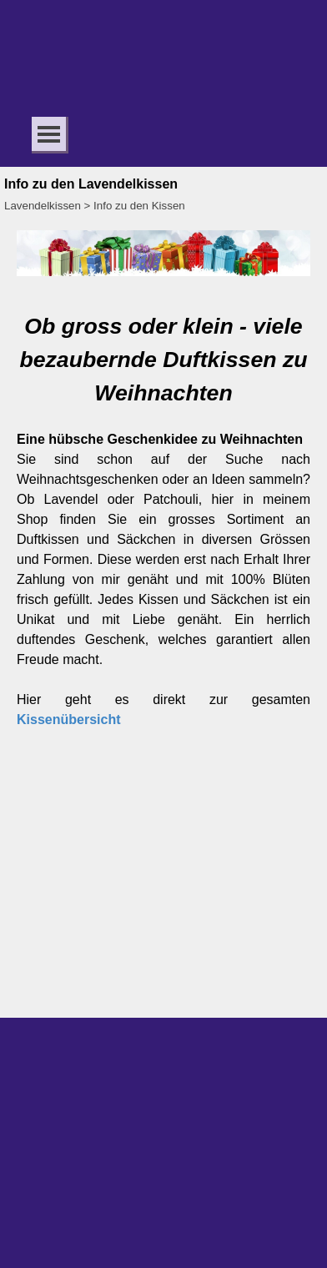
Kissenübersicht (68, 719)
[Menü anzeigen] (49, 134)
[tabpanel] (163, 519)
